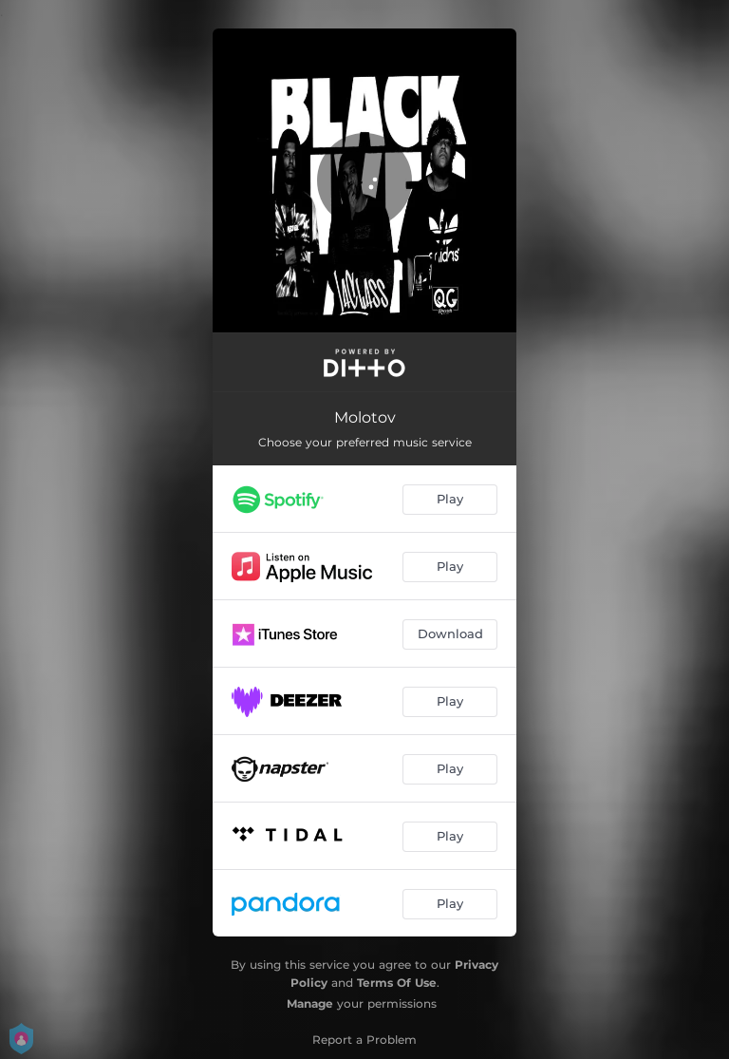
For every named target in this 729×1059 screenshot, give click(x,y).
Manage (310, 1003)
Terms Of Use (397, 982)
